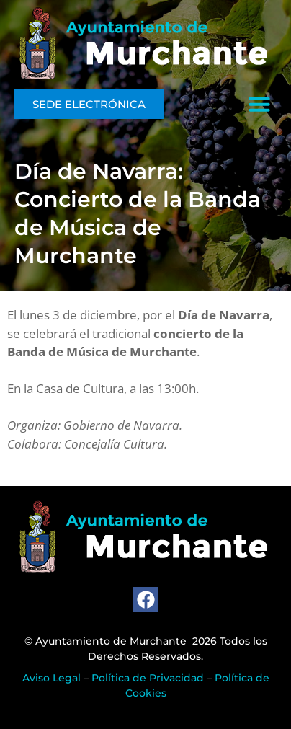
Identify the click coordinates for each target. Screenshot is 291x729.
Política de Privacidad (147, 677)
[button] (259, 104)
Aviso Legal (51, 677)
